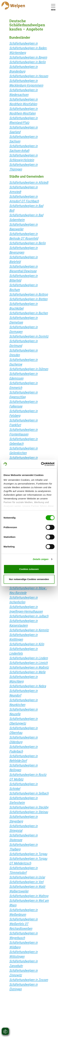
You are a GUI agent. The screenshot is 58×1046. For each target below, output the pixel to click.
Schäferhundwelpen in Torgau (28, 854)
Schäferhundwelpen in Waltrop (28, 896)
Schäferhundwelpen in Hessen (28, 76)
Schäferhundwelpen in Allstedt (28, 182)
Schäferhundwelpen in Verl (26, 882)
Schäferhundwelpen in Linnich (28, 663)
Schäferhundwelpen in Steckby (28, 807)
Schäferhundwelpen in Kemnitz (29, 630)
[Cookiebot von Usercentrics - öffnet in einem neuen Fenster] (41, 464)
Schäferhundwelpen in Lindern (28, 658)
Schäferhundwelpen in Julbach (28, 616)
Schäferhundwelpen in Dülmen (28, 369)
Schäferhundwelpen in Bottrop (28, 294)
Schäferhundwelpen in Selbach (29, 793)
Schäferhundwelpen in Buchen (28, 313)
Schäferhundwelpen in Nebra (27, 686)
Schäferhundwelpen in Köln (26, 644)
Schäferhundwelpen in (23, 43)
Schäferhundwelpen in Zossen (28, 980)
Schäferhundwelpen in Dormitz (28, 336)
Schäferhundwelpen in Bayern (28, 57)
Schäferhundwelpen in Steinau (28, 812)
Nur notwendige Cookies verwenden (29, 579)
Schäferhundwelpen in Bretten (28, 299)
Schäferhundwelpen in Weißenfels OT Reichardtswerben (23, 923)
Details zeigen (40, 559)
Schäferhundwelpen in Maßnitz (29, 667)
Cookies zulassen (29, 569)
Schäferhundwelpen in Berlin (27, 62)
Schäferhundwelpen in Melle (27, 672)
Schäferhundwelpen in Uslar (27, 877)
